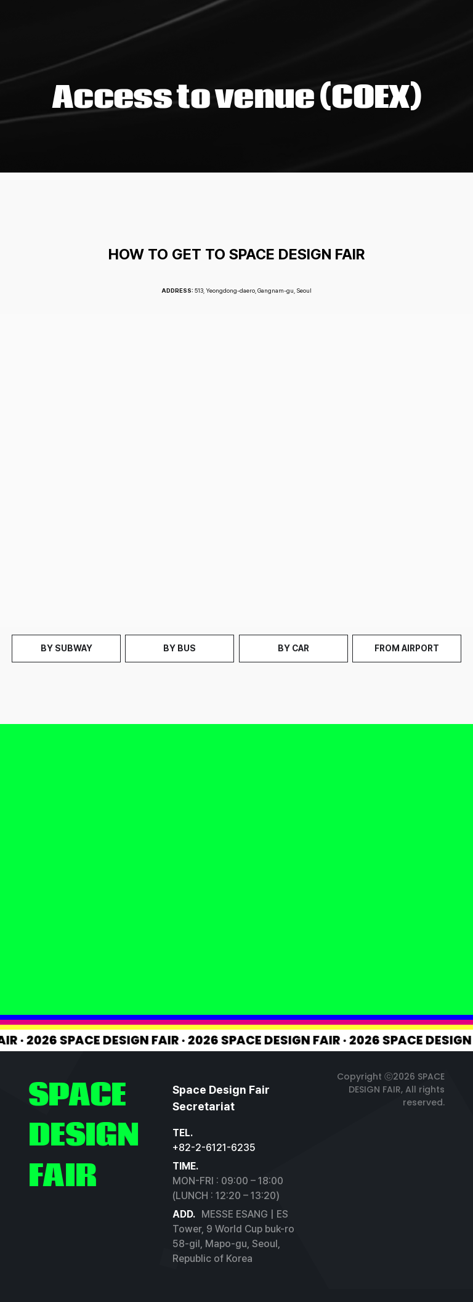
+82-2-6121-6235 (214, 1147)
